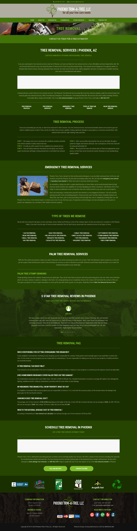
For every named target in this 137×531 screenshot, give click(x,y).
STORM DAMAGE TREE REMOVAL (108, 235)
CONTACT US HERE (81, 469)
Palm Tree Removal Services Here (104, 282)
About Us (41, 20)
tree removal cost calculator (44, 413)
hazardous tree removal (58, 181)
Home (32, 20)
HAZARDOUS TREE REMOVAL (108, 238)
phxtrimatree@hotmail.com (76, 2)
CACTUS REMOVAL (30, 233)
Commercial (64, 20)
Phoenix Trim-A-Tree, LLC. (44, 527)
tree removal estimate (66, 98)
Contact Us (102, 20)
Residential (52, 20)
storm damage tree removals (38, 462)
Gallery (92, 20)
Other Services (78, 20)
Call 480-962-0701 (60, 2)
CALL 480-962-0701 (55, 469)
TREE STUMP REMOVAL (108, 240)
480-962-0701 (105, 98)
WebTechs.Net (109, 527)
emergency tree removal (110, 178)
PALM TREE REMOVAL (30, 235)
